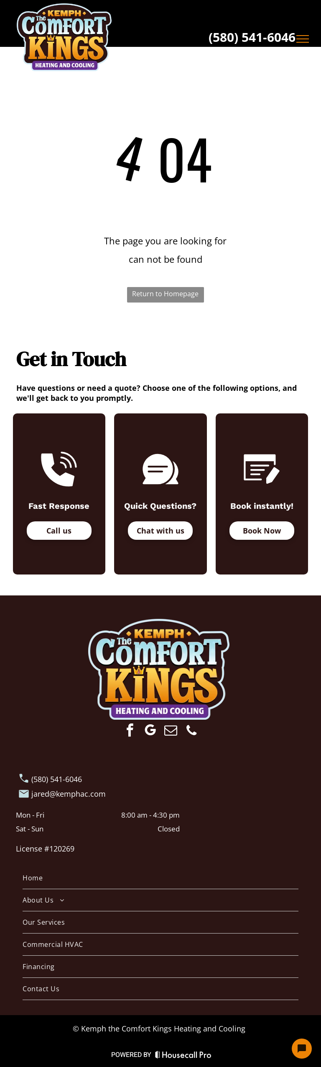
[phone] (191, 731)
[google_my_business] (150, 731)
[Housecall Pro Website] (183, 1057)
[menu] (302, 39)
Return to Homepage (165, 293)
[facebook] (130, 731)
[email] (170, 731)
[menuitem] (160, 878)
